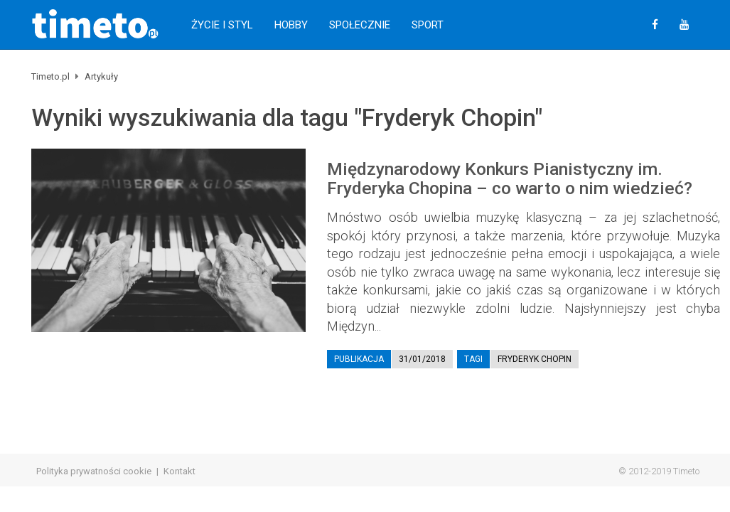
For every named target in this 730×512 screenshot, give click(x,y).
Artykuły (101, 76)
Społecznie (359, 24)
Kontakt (179, 471)
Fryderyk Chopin (534, 359)
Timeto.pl (50, 76)
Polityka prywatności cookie (93, 471)
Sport (428, 24)
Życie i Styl (222, 24)
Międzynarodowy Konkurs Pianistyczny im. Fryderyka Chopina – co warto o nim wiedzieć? (509, 178)
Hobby (291, 24)
